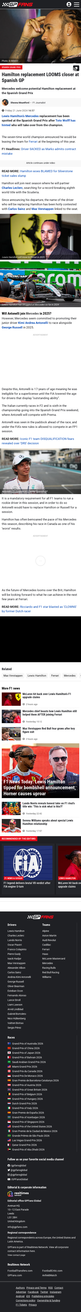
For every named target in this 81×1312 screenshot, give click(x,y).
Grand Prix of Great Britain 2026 (27, 1089)
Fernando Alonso (17, 995)
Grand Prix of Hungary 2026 (25, 1098)
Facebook (33, 1292)
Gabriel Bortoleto (17, 1013)
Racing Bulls (49, 967)
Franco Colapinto (17, 949)
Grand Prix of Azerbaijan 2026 (26, 1117)
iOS (28, 1296)
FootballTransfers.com (20, 1270)
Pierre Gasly (14, 954)
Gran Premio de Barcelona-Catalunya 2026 (33, 1080)
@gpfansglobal (17, 1170)
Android (20, 1296)
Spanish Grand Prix (11, 67)
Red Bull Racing (50, 972)
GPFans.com (15, 1275)
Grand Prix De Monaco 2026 (25, 1075)
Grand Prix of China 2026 (24, 1048)
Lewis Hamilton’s (13, 116)
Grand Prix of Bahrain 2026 (25, 1057)
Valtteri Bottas (15, 1023)
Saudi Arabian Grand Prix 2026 (27, 1062)
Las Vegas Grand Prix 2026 (25, 1140)
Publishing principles (43, 1296)
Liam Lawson (15, 1004)
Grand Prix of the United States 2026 (30, 1126)
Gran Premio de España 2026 (26, 1112)
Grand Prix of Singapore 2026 (26, 1121)
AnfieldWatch (49, 1275)
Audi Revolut (49, 940)
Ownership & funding (48, 1300)
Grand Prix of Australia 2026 (25, 1043)
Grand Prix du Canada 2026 (25, 1071)
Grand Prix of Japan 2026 (24, 1052)
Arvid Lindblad (15, 1009)
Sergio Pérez (14, 1027)
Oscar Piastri (15, 944)
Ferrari (33, 141)
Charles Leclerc (12, 188)
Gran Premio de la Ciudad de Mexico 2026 (32, 1131)
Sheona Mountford (20, 102)
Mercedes (32, 116)
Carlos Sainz (16, 209)
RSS (50, 1287)
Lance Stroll (14, 1000)
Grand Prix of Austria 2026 (24, 1085)
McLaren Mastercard (53, 958)
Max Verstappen (43, 209)
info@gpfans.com (17, 1227)
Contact (58, 1287)
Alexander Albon (16, 967)
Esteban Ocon (15, 990)
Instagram (55, 1292)
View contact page (16, 1255)
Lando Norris (15, 940)
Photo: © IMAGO (10, 61)
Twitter (44, 1292)
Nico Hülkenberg (17, 1018)
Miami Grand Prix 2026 (22, 1066)
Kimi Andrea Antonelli (33, 323)
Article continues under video (40, 163)
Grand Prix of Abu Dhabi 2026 (26, 1149)
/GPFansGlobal (18, 1179)
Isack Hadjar (14, 958)
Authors (20, 1287)
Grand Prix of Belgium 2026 (25, 1094)
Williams (46, 977)
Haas (45, 954)
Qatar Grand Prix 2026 (22, 1145)
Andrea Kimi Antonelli (19, 977)
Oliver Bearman (16, 986)
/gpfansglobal (17, 1165)
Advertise (21, 1292)
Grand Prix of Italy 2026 (23, 1108)
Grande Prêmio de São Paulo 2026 (28, 1135)
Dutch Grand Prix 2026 (22, 1103)
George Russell (12, 327)
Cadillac (46, 944)
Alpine (45, 931)
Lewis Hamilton (37, 675)
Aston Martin (49, 935)
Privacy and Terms (36, 1287)
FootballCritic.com (52, 1270)
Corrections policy (25, 1300)
